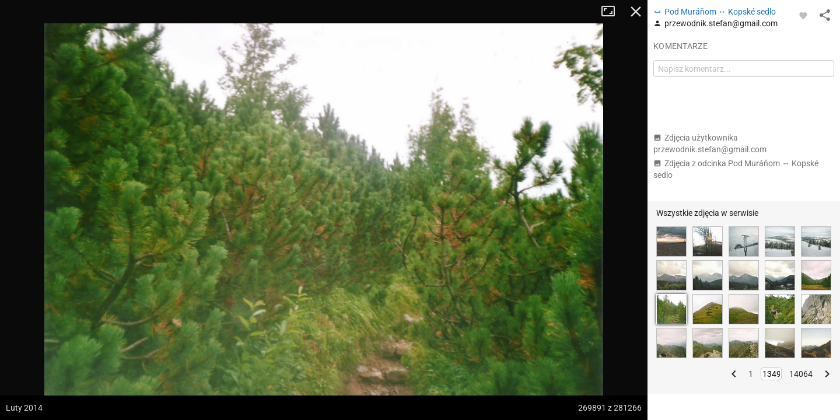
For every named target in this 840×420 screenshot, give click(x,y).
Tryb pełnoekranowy (612, 11)
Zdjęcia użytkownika (709, 143)
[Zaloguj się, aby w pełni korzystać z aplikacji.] (803, 15)
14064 (801, 374)
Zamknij (636, 11)
